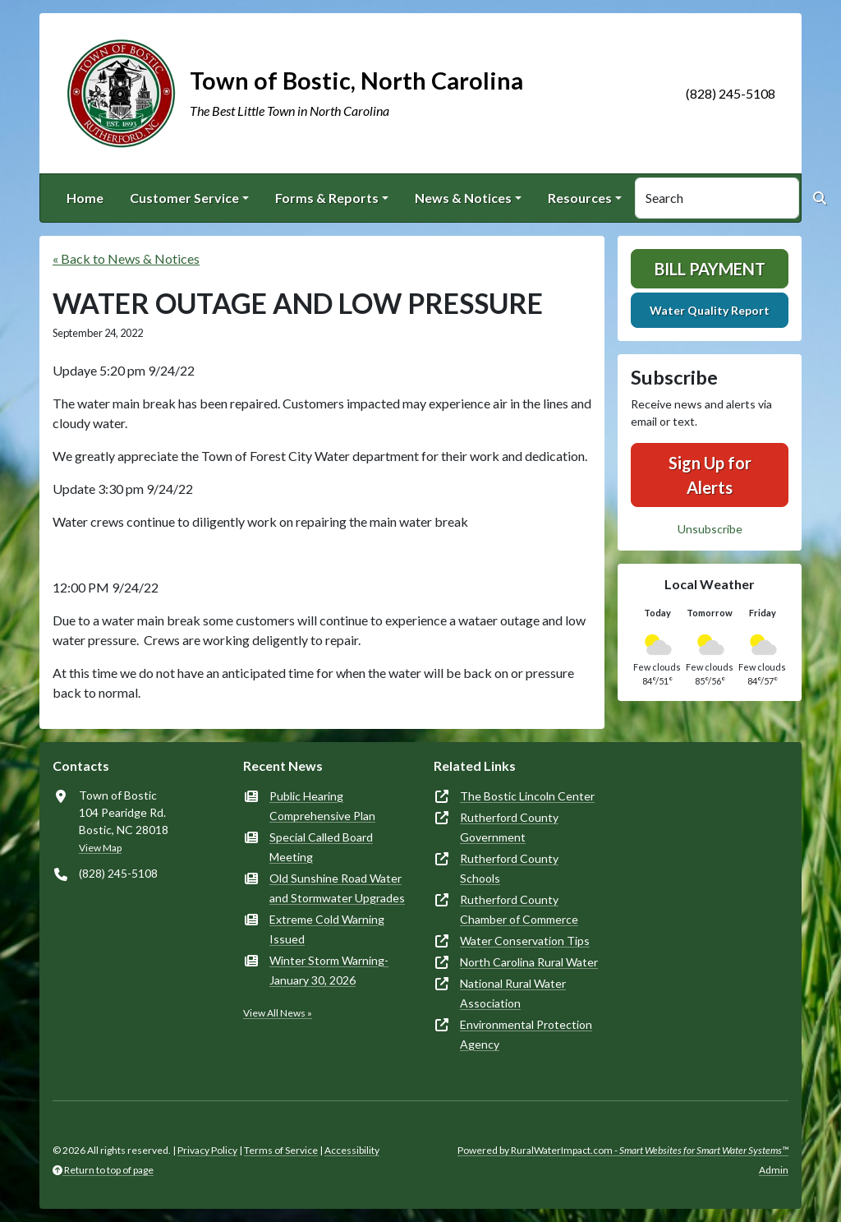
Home (85, 197)
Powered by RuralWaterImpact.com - (622, 1150)
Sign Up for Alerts (710, 475)
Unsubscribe (710, 529)
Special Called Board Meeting (321, 847)
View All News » (277, 1013)
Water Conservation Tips (525, 941)
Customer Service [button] (184, 197)
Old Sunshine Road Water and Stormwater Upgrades (337, 888)
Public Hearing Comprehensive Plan (322, 806)
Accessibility (351, 1150)
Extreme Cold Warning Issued (326, 929)
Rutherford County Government (509, 827)
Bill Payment (710, 269)
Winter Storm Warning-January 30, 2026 (328, 970)
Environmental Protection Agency (526, 1034)
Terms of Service (281, 1150)
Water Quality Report (710, 310)
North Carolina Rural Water (529, 962)
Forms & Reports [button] (327, 197)
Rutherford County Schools (509, 868)
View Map (100, 848)
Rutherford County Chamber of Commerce (519, 909)
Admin (773, 1170)
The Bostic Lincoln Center (527, 796)
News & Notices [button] (463, 197)
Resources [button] (580, 197)
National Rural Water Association (513, 993)
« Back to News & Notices (126, 258)
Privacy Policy (207, 1150)
